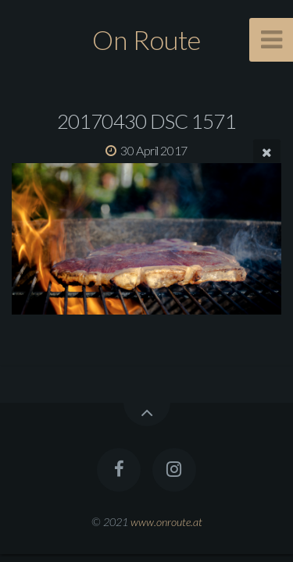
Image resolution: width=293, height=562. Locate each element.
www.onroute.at (166, 521)
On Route (146, 39)
